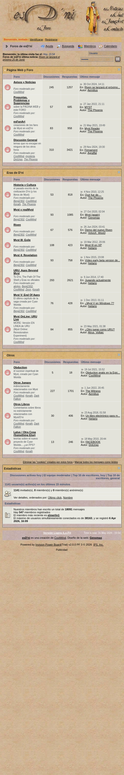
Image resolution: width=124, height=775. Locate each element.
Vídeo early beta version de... (102, 260)
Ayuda (49, 46)
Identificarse (36, 39)
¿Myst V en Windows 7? (99, 303)
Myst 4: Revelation (25, 255)
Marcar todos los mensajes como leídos (96, 462)
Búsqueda (68, 46)
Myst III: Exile (22, 239)
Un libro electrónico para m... (103, 415)
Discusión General (25, 139)
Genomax (94, 217)
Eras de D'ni (15, 173)
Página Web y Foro (20, 70)
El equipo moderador (57, 475)
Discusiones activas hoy (25, 475)
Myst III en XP (93, 245)
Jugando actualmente (98, 280)
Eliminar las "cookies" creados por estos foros (48, 462)
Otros (10, 355)
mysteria (30, 156)
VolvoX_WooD (97, 232)
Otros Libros (21, 404)
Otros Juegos (22, 382)
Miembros (90, 46)
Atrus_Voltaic (96, 332)
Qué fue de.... (93, 194)
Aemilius (92, 90)
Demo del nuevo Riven (98, 229)
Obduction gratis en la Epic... (103, 372)
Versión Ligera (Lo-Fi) (57, 532)
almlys (16, 286)
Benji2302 (18, 201)
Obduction (20, 367)
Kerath (17, 204)
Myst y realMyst (23, 209)
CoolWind (18, 92)
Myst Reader (92, 128)
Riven (17, 224)
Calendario (110, 46)
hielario (92, 248)
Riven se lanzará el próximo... (102, 87)
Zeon (28, 289)
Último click (55, 497)
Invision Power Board (48, 544)
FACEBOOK (93, 441)
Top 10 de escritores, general (108, 477)
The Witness (93, 390)
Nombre (68, 497)
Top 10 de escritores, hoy (89, 475)
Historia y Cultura (24, 184)
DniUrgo (18, 159)
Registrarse (51, 39)
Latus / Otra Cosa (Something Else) (24, 434)
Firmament (91, 150)
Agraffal (92, 152)
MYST (88, 107)
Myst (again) (92, 214)
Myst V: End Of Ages (26, 294)
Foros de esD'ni (21, 46)
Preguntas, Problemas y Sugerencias (21, 100)
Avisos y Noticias (24, 82)
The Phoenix (95, 110)
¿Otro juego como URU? (100, 329)
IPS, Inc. (98, 544)
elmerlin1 (54, 515)
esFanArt (19, 121)
